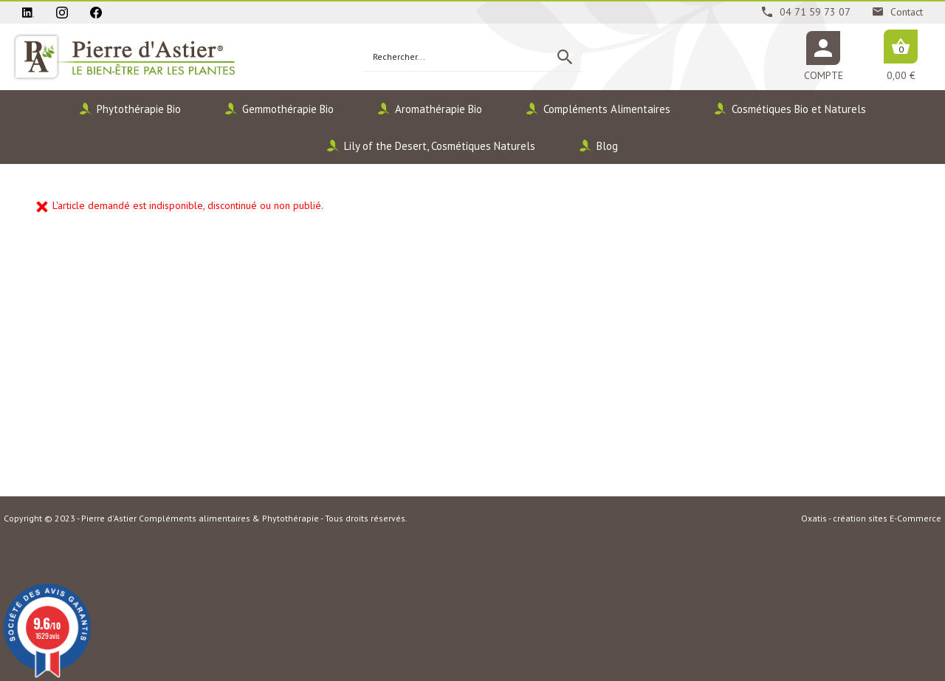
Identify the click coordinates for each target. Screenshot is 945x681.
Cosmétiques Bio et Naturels (799, 109)
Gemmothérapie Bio (288, 109)
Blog (607, 146)
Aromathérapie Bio (438, 109)
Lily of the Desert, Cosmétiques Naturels (439, 146)
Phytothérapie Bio (139, 109)
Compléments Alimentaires (606, 109)
